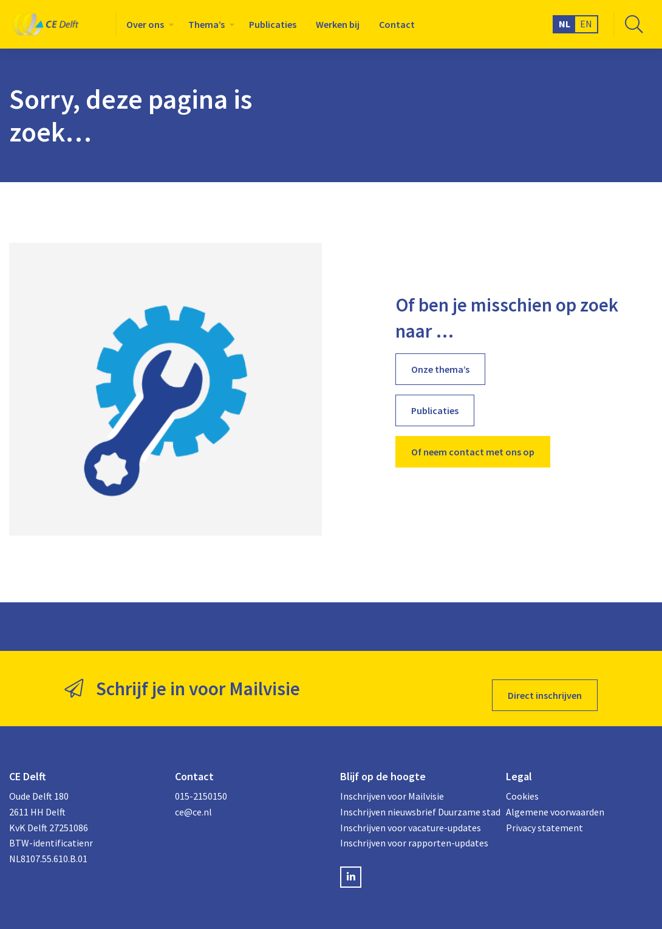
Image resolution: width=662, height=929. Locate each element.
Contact (397, 24)
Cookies (522, 783)
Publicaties (272, 24)
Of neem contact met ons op (472, 452)
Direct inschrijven (545, 682)
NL (564, 24)
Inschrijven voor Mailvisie (392, 783)
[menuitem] (148, 24)
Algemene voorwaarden (555, 798)
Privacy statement (544, 814)
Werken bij (338, 24)
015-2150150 (201, 783)
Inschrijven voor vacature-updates (410, 814)
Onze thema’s (440, 369)
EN (586, 24)
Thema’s (206, 24)
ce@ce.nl (193, 798)
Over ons (145, 24)
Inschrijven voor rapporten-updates (414, 829)
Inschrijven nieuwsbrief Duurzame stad (414, 798)
